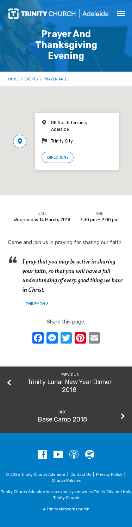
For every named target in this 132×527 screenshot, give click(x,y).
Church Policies (66, 480)
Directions (57, 157)
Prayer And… (56, 79)
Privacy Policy (109, 474)
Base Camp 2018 (62, 419)
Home (13, 79)
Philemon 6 (37, 304)
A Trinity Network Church (66, 509)
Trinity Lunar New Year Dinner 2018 (69, 385)
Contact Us (80, 474)
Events (31, 79)
